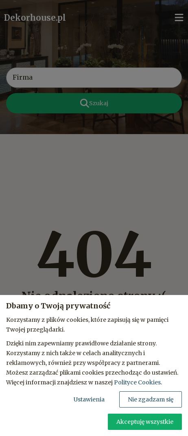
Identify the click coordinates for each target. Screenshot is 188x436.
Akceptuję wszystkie (144, 421)
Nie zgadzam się (150, 399)
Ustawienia (89, 399)
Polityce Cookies (137, 382)
